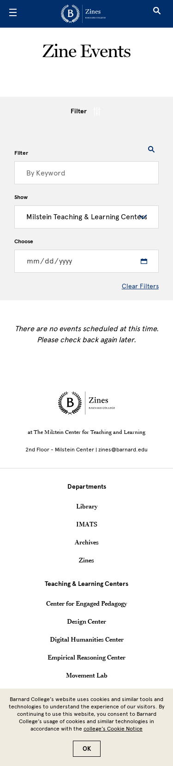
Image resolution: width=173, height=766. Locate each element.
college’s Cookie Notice (113, 728)
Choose (23, 241)
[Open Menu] (13, 14)
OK (87, 749)
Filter (86, 111)
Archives (87, 542)
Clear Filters (140, 286)
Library (86, 506)
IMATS (86, 524)
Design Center (86, 621)
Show (21, 197)
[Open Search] (157, 14)
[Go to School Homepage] (83, 14)
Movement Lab (86, 675)
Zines (86, 560)
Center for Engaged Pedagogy (86, 603)
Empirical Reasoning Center (86, 657)
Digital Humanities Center (87, 639)
